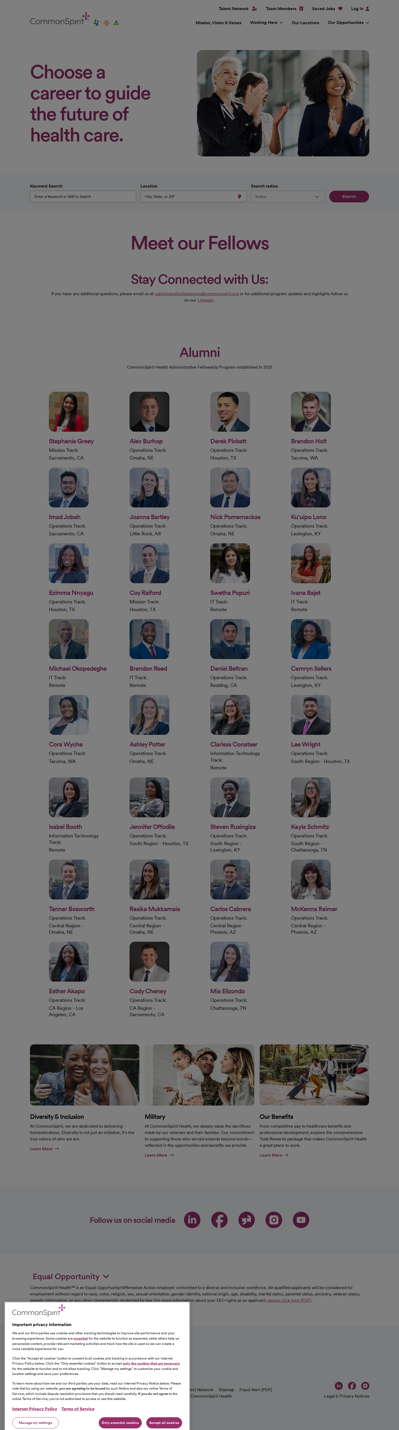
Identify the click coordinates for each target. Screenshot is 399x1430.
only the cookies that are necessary (151, 1389)
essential (81, 1364)
